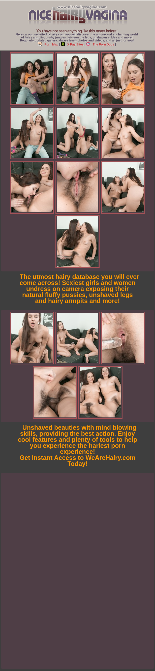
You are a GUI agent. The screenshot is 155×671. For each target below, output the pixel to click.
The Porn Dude (100, 44)
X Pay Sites (72, 44)
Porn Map (48, 44)
